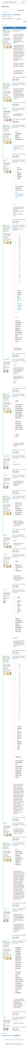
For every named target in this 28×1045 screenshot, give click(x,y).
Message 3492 (15, 496)
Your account (12, 1039)
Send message (7, 38)
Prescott (5, 590)
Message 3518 (15, 1017)
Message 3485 (15, 125)
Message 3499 (15, 554)
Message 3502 (15, 658)
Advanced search (6, 12)
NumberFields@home (9, 2)
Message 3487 (15, 225)
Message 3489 (15, 394)
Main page (7, 1039)
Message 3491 (15, 475)
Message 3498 (15, 535)
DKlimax (5, 554)
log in (3, 19)
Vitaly (6, 108)
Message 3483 (15, 83)
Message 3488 (15, 359)
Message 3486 (15, 160)
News (12, 14)
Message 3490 (15, 455)
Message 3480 (15, 29)
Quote (17, 79)
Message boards (6, 14)
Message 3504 (15, 823)
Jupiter (4, 909)
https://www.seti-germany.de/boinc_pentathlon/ (18, 149)
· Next (5, 24)
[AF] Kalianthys (6, 359)
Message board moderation (6, 16)
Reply (14, 79)
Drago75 (5, 475)
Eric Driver (7, 30)
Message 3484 (15, 108)
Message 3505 (15, 911)
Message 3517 (15, 941)
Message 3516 (15, 908)
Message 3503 (15, 656)
